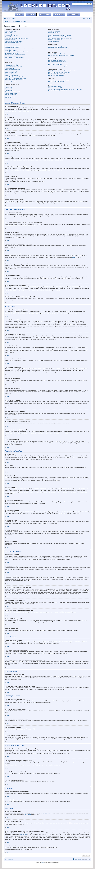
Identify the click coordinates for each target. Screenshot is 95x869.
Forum (31, 14)
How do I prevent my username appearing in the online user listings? (20, 48)
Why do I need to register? (11, 31)
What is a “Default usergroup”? (55, 39)
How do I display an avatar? (11, 56)
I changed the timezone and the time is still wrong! (16, 51)
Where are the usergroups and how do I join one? (59, 35)
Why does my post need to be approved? (14, 79)
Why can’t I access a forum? (11, 72)
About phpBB (27, 814)
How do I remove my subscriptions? (56, 75)
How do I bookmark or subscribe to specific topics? (59, 72)
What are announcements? (11, 93)
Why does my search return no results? (57, 61)
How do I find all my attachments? (56, 81)
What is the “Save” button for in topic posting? (15, 78)
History (44, 14)
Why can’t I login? (9, 36)
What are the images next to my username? (15, 54)
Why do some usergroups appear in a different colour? (60, 38)
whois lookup (23, 834)
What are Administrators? (54, 31)
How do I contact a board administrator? (57, 90)
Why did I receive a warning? (11, 75)
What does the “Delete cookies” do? (13, 42)
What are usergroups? (53, 34)
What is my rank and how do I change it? (14, 57)
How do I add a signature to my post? (13, 66)
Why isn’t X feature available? (55, 87)
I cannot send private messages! (55, 46)
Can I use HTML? (9, 87)
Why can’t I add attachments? (12, 73)
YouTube (73, 14)
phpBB (74, 257)
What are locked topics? (10, 96)
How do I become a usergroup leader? (57, 36)
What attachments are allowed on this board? (58, 80)
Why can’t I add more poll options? (13, 69)
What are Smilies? (9, 88)
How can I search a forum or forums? (56, 60)
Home (19, 14)
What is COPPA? (9, 32)
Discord (59, 14)
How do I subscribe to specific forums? (57, 73)
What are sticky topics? (10, 94)
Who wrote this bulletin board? (55, 86)
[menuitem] (12, 18)
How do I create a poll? (10, 68)
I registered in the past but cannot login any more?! (16, 38)
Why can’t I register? (9, 34)
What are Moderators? (53, 32)
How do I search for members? (55, 64)
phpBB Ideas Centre (72, 823)
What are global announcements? (12, 91)
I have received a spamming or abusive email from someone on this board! (65, 48)
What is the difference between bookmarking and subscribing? (62, 70)
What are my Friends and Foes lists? (56, 53)
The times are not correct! (11, 50)
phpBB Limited (46, 813)
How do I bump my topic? (11, 81)
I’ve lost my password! (10, 39)
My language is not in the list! (11, 53)
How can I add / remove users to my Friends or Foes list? (61, 55)
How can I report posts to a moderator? (14, 76)
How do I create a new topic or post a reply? (15, 63)
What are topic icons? (10, 97)
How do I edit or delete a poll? (12, 71)
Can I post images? (9, 90)
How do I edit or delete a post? (12, 65)
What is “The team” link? (53, 41)
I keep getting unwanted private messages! (58, 47)
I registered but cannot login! (11, 35)
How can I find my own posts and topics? (57, 66)
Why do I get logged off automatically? (13, 41)
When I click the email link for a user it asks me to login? (17, 59)
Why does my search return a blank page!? (58, 63)
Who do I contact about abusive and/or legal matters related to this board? (65, 89)
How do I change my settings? (12, 47)
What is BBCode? (9, 86)
